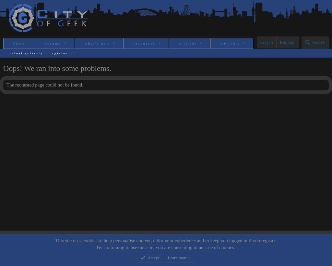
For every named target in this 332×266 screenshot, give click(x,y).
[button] (65, 43)
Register (59, 53)
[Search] (315, 42)
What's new (97, 43)
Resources (144, 43)
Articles (188, 43)
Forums (53, 43)
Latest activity (26, 53)
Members (230, 43)
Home (19, 43)
